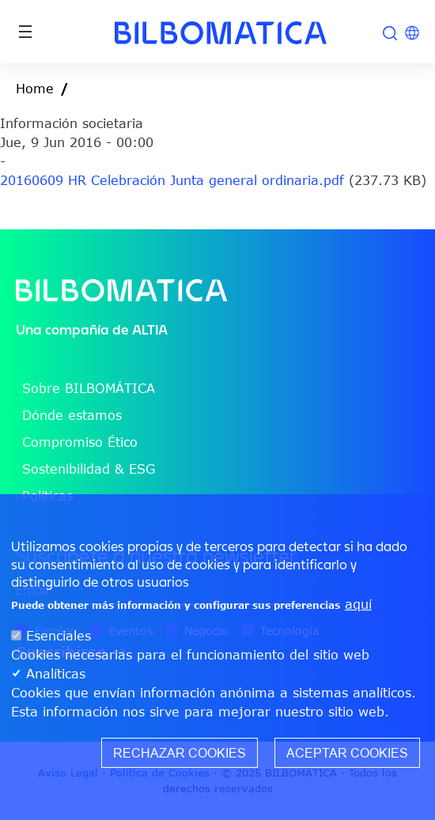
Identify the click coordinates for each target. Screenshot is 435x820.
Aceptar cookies (347, 759)
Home (35, 88)
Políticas (47, 496)
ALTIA (150, 329)
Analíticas (55, 680)
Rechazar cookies (179, 759)
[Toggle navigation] (25, 31)
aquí (358, 610)
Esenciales (58, 642)
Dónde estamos (72, 415)
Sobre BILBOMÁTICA (88, 388)
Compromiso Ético (80, 442)
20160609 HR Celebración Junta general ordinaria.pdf (172, 180)
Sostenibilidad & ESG (88, 469)
